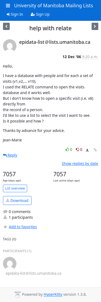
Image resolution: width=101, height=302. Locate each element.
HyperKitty (53, 294)
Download (17, 200)
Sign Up (40, 14)
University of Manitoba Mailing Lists (53, 5)
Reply (10, 155)
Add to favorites (20, 226)
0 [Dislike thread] (79, 149)
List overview (15, 188)
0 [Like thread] (69, 149)
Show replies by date (80, 163)
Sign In (15, 14)
